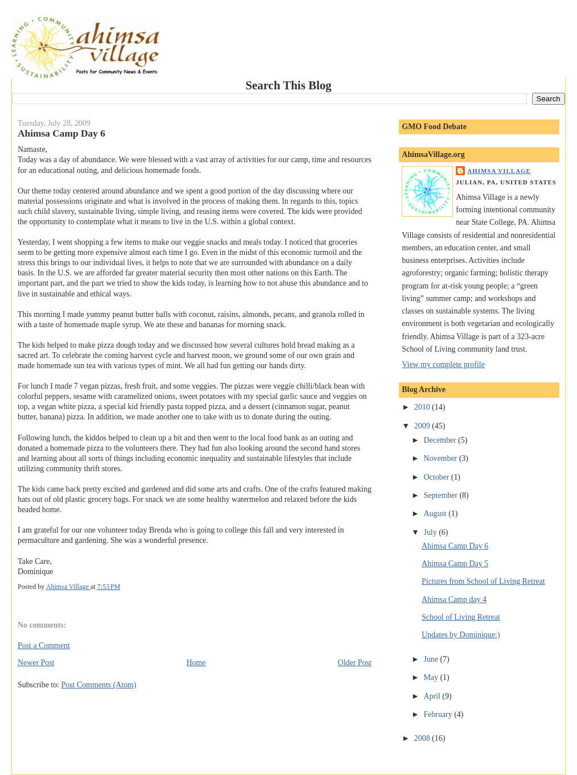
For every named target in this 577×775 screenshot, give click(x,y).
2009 (423, 426)
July (431, 532)
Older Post (355, 662)
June (432, 659)
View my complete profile (443, 364)
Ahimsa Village (499, 170)
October (437, 477)
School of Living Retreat (461, 617)
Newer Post (36, 662)
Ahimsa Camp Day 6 (455, 546)
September (442, 495)
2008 (423, 738)
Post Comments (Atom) (98, 685)
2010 (423, 407)
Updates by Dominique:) (461, 634)
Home (196, 662)
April (433, 696)
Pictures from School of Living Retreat (483, 581)
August (436, 513)
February (439, 714)
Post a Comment (44, 645)
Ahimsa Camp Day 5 (455, 563)
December (441, 440)
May (432, 677)
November (441, 458)
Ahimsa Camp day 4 (454, 599)
